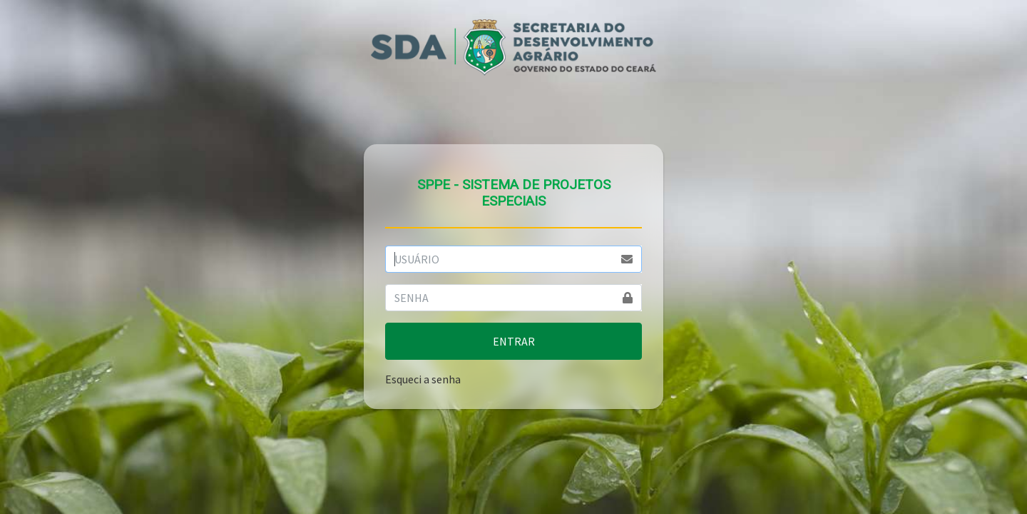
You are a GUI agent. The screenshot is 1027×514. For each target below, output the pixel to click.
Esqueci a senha (423, 379)
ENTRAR (514, 341)
